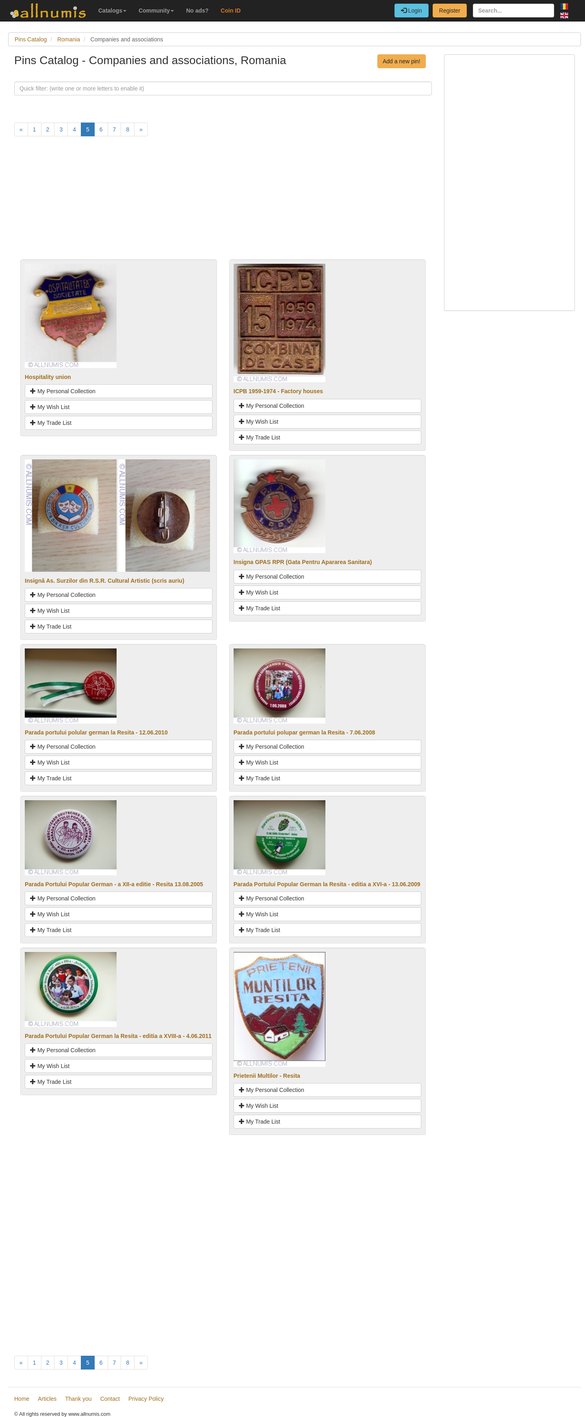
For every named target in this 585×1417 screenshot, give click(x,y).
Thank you (78, 1398)
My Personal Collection (62, 391)
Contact (110, 1398)
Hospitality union (48, 377)
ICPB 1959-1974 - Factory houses (278, 391)
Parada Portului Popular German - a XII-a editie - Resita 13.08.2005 (114, 884)
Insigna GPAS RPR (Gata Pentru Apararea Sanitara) (303, 562)
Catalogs (112, 10)
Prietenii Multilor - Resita (267, 1075)
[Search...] (513, 10)
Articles (47, 1398)
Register (449, 10)
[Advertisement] (223, 202)
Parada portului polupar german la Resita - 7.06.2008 (304, 732)
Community (156, 10)
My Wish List (49, 407)
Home (21, 1398)
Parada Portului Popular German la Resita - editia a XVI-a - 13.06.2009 (327, 884)
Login (411, 10)
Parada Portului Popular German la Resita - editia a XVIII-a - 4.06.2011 (118, 1036)
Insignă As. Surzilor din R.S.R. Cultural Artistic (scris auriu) (104, 580)
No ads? (197, 10)
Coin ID (230, 10)
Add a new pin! (401, 61)
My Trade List (51, 423)
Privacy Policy (146, 1398)
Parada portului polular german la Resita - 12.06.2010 (96, 732)
